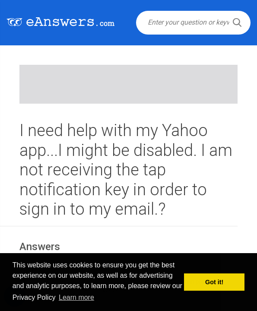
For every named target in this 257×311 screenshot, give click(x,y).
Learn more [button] (76, 297)
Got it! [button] (214, 282)
